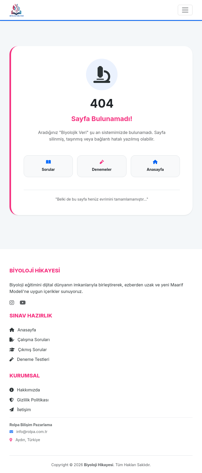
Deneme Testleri (29, 359)
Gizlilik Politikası (29, 399)
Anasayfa (22, 329)
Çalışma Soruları (29, 339)
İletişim (20, 409)
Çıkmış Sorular (28, 349)
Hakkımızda (24, 389)
